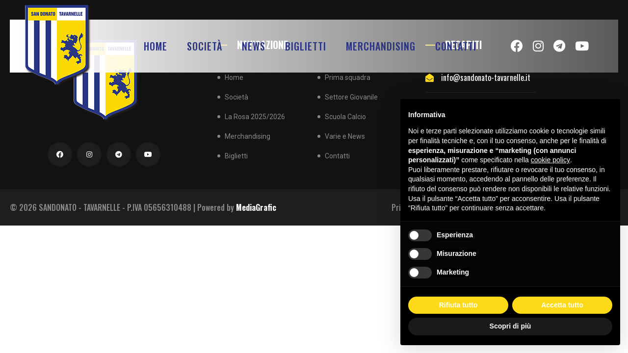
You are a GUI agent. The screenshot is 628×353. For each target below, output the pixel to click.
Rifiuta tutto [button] (458, 305)
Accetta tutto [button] (562, 305)
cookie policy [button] (550, 160)
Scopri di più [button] (510, 326)
